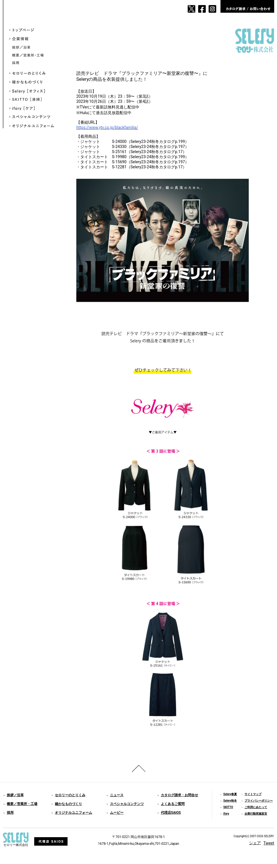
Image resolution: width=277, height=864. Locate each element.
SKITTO (228, 807)
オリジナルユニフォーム (35, 126)
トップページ (35, 30)
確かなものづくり (35, 82)
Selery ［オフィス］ (35, 91)
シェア (255, 843)
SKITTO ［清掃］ (35, 100)
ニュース (117, 795)
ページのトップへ (138, 768)
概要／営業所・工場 (37, 55)
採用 (37, 63)
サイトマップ (252, 794)
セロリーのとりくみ (35, 73)
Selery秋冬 (230, 800)
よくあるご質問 (173, 804)
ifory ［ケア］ (35, 108)
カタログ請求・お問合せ (179, 795)
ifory (226, 813)
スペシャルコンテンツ (35, 117)
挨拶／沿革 (37, 48)
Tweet (268, 843)
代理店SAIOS (171, 813)
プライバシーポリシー (258, 800)
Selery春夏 (230, 794)
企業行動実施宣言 (255, 813)
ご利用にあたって (255, 807)
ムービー (117, 813)
